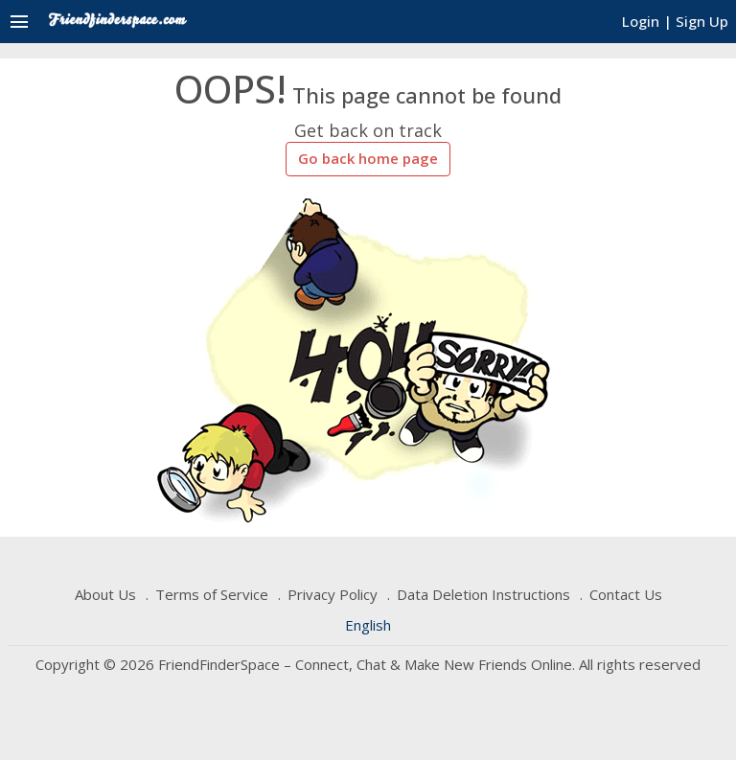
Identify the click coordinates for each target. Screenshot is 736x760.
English (368, 624)
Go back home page (368, 158)
